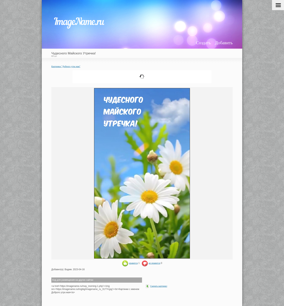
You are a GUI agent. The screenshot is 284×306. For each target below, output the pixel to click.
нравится (130, 263)
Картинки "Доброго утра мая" (65, 66)
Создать (203, 42)
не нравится (151, 263)
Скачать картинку (158, 286)
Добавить (224, 42)
